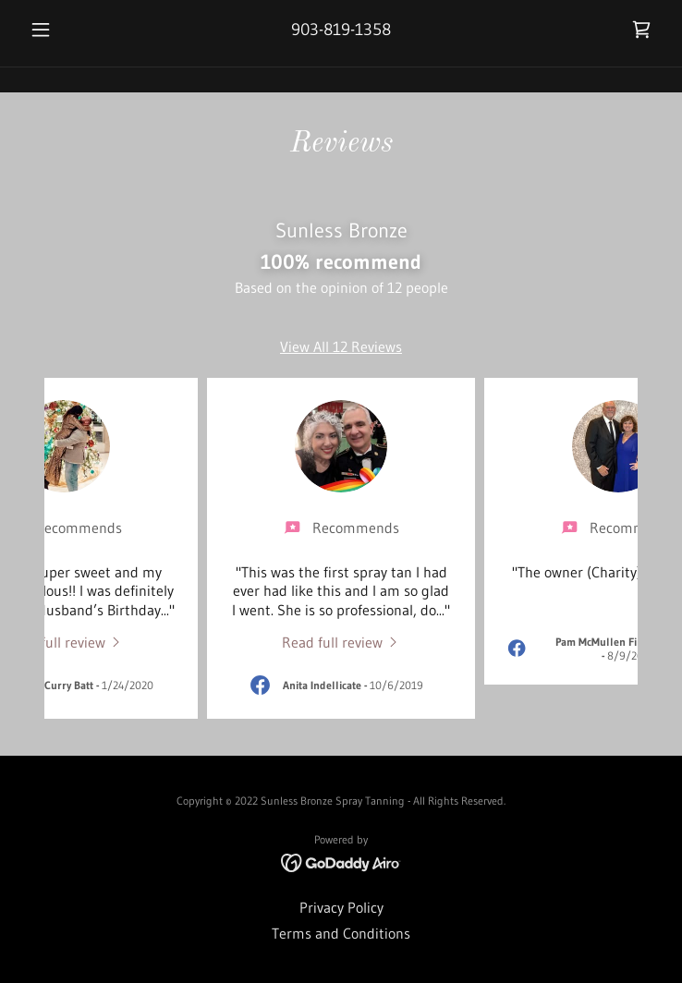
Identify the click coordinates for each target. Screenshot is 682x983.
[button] (70, 29)
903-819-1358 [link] (341, 29)
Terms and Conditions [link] (341, 933)
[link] (641, 29)
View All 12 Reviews (341, 346)
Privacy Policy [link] (341, 907)
